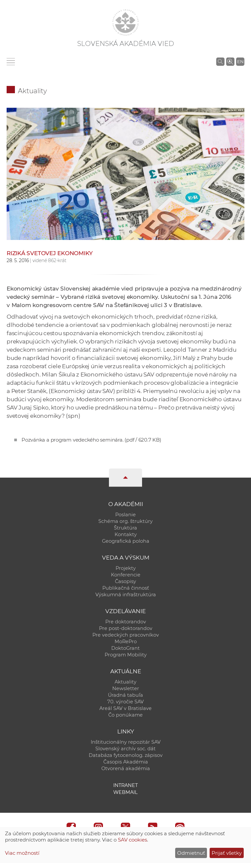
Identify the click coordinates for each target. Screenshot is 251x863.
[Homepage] (125, 22)
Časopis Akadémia (125, 762)
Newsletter (125, 688)
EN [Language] (240, 61)
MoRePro (126, 642)
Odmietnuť (191, 853)
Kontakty (126, 534)
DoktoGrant (125, 648)
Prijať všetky (227, 853)
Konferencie (125, 575)
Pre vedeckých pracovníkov (125, 635)
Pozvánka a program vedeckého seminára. (91, 440)
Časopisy (125, 581)
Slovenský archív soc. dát (125, 749)
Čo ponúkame (125, 715)
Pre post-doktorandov (125, 628)
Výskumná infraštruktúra (125, 595)
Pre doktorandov (125, 622)
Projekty (126, 568)
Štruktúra (125, 528)
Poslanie (125, 515)
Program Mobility (126, 655)
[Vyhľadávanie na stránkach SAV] (220, 61)
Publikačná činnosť (125, 588)
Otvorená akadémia (125, 768)
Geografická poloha (125, 541)
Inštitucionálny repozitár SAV (126, 742)
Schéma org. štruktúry (125, 521)
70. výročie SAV (125, 702)
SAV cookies (132, 840)
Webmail (125, 792)
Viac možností (22, 853)
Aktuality (32, 91)
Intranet (125, 785)
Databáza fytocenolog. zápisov (126, 755)
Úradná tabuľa (125, 695)
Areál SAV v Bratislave (125, 708)
